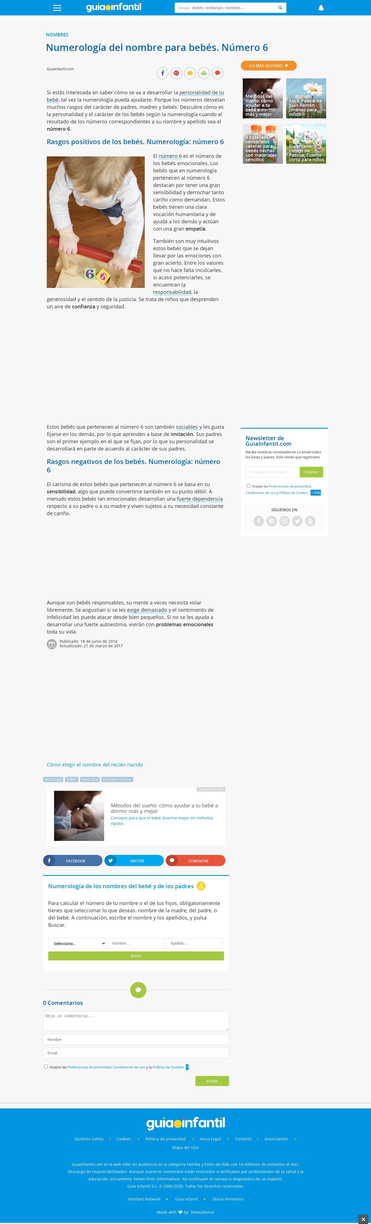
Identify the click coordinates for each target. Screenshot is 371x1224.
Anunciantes (276, 1138)
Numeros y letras (117, 779)
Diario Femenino (228, 1199)
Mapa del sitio (185, 1147)
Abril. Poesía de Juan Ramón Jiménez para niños (305, 107)
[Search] (280, 8)
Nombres (57, 35)
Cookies (124, 1138)
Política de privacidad (166, 1138)
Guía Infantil (186, 1199)
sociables (187, 426)
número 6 (170, 156)
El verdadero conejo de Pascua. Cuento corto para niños (306, 153)
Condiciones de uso (129, 1067)
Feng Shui (90, 779)
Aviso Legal (210, 1138)
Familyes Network (144, 1199)
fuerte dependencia (200, 498)
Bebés (72, 779)
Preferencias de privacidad (89, 1067)
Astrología (53, 779)
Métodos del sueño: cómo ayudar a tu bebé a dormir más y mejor (261, 105)
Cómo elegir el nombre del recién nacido (95, 764)
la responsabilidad (172, 288)
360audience (202, 1212)
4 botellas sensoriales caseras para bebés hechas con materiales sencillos (261, 148)
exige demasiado (147, 609)
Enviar (212, 1081)
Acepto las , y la (117, 1067)
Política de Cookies (168, 1067)
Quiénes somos (89, 1138)
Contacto (243, 1138)
